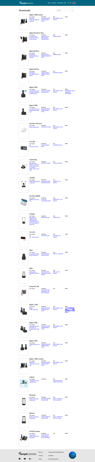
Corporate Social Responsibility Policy (56, 452)
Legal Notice (50, 455)
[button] (54, 3)
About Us (40, 452)
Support (40, 459)
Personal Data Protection (53, 459)
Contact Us (41, 455)
